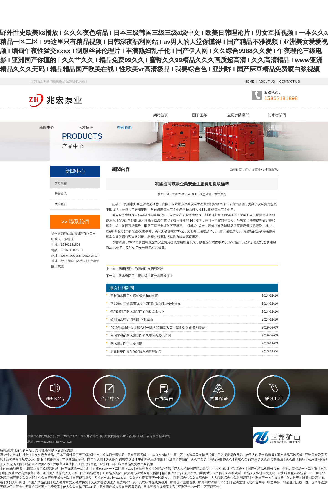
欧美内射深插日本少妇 (214, 482)
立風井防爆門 (238, 115)
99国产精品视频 (39, 482)
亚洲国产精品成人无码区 (61, 473)
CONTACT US (289, 81)
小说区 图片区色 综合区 (228, 468)
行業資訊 (61, 193)
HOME (249, 81)
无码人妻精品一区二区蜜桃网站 (304, 468)
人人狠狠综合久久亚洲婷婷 (230, 477)
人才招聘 (85, 127)
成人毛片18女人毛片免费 (71, 482)
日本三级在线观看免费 (160, 487)
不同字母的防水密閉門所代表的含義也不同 (192, 335)
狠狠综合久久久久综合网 (191, 477)
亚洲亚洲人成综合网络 (249, 482)
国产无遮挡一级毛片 (76, 468)
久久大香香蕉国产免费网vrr (111, 482)
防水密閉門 (277, 115)
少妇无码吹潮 (16, 482)
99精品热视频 (112, 473)
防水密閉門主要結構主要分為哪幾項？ (146, 276)
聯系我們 (124, 127)
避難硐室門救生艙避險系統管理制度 (192, 351)
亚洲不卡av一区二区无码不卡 (199, 487)
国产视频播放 (82, 477)
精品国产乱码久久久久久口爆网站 (186, 473)
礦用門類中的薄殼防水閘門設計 (141, 269)
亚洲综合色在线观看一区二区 (299, 473)
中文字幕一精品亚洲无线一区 (288, 482)
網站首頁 (160, 115)
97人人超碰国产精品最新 (191, 468)
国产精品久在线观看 (227, 473)
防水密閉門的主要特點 (192, 343)
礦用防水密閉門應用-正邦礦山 (192, 319)
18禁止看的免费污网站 (42, 468)
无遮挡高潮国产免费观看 (43, 487)
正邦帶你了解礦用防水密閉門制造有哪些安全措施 (192, 303)
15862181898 (281, 98)
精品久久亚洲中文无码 (259, 473)
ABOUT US (267, 81)
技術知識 (61, 204)
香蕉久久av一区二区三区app (113, 468)
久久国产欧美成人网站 (54, 477)
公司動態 (61, 183)
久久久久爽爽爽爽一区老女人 (150, 477)
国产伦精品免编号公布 (264, 468)
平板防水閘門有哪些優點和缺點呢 (192, 295)
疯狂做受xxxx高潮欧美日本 (21, 473)
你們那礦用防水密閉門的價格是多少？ (192, 311)
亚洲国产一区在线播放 (268, 477)
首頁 (248, 169)
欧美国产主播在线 (183, 482)
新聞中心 (46, 127)
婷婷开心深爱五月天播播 (142, 473)
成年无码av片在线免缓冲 (150, 482)
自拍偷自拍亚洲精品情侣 (154, 468)
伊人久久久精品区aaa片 (80, 487)
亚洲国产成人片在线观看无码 (120, 487)
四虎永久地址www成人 (111, 477)
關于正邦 (199, 115)
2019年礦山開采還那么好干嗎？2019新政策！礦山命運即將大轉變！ (192, 327)
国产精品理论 (90, 473)
